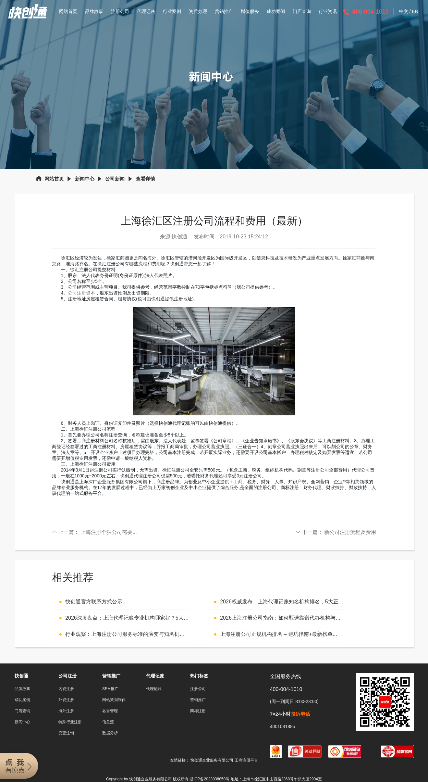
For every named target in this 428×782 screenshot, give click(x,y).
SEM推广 (110, 689)
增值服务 (250, 11)
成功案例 (276, 11)
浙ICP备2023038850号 (209, 779)
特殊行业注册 (70, 722)
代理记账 (146, 11)
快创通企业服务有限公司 (212, 760)
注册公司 (120, 11)
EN (415, 11)
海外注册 (66, 711)
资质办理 (198, 11)
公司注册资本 (81, 293)
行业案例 (172, 11)
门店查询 (302, 11)
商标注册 (198, 711)
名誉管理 (110, 711)
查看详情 (145, 179)
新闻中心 (84, 179)
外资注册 (66, 700)
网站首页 (68, 11)
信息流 (108, 722)
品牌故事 (94, 11)
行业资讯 (328, 11)
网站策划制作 (114, 700)
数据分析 (110, 733)
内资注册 (66, 689)
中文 (403, 11)
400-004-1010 (370, 11)
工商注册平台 (246, 760)
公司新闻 (115, 179)
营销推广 (224, 11)
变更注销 (66, 733)
